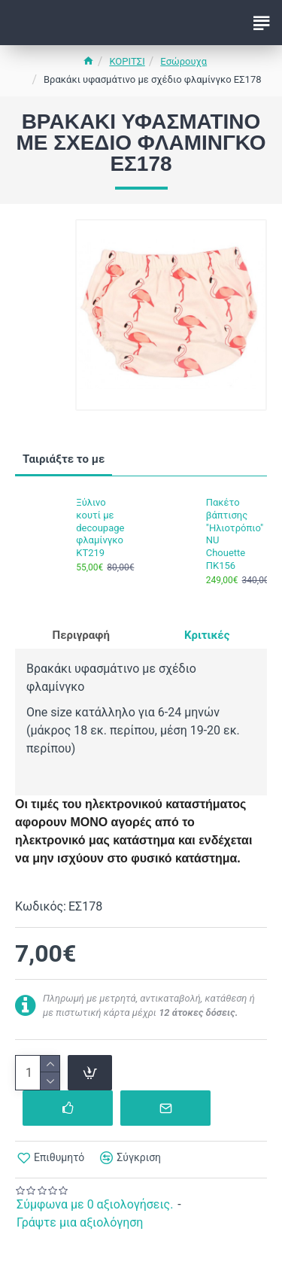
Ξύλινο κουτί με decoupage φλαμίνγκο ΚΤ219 (100, 528)
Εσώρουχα (183, 61)
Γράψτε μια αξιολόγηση (80, 1222)
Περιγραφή (81, 635)
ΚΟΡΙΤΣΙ (126, 61)
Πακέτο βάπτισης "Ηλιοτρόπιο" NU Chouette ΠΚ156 (232, 534)
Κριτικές (206, 635)
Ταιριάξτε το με (64, 459)
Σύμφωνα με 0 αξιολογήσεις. (95, 1204)
